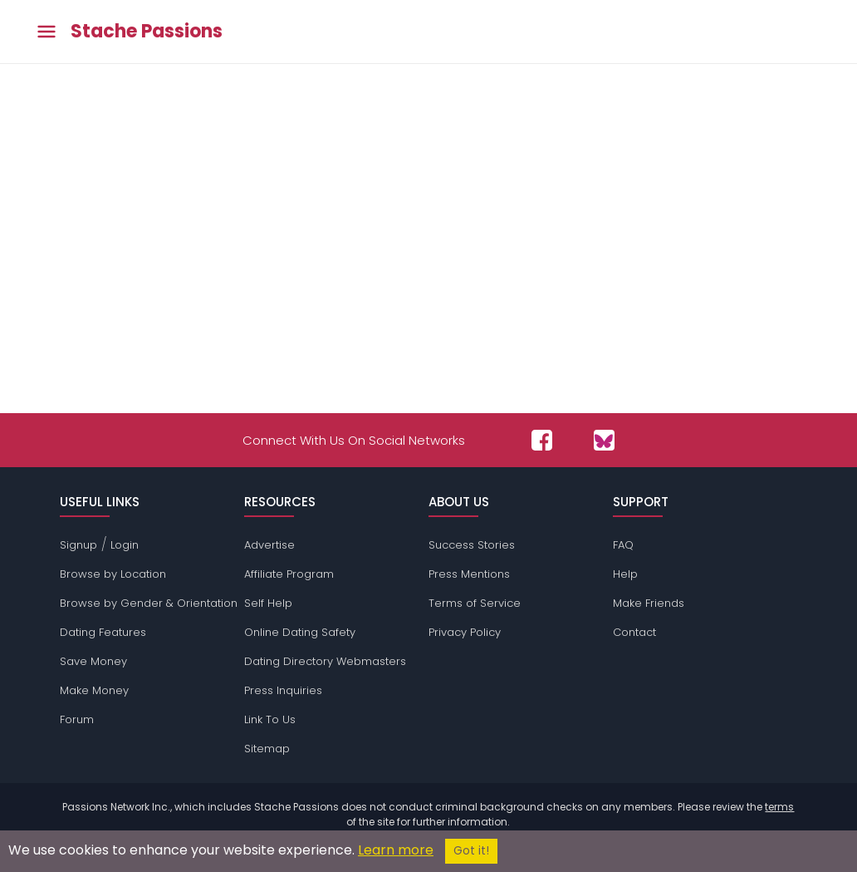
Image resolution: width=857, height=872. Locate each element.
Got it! (471, 851)
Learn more (395, 850)
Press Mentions (469, 574)
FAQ (623, 545)
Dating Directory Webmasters (325, 661)
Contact (634, 632)
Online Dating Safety (299, 632)
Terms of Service (474, 603)
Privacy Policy (464, 632)
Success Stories (471, 545)
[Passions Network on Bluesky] (604, 440)
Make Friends (648, 603)
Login (124, 545)
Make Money (94, 690)
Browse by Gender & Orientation (149, 603)
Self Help (268, 603)
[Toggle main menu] (46, 32)
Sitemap (267, 748)
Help (625, 574)
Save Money (93, 661)
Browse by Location (113, 574)
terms (779, 807)
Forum (77, 719)
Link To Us (270, 719)
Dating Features (103, 632)
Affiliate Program (289, 574)
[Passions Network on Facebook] (541, 440)
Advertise (269, 545)
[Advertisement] (428, 234)
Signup (78, 545)
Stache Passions (147, 32)
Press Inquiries (283, 690)
